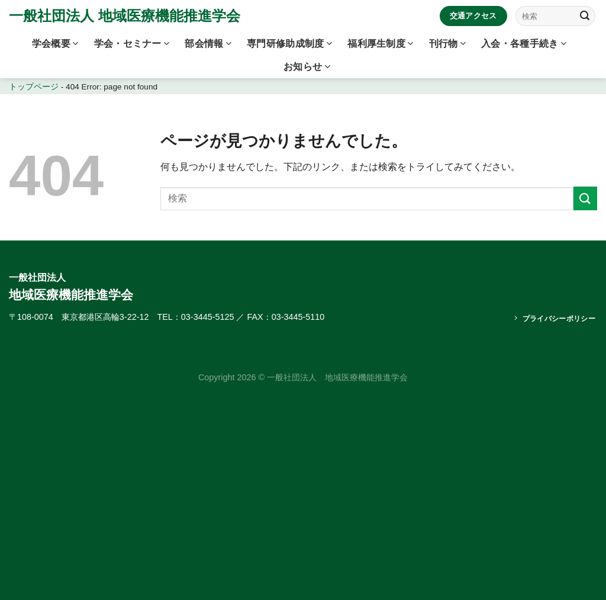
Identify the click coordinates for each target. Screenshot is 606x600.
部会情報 (208, 43)
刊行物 (447, 43)
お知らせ (306, 66)
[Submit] (585, 16)
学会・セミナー (132, 43)
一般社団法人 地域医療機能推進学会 (124, 16)
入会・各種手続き (523, 43)
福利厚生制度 (380, 43)
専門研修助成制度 (289, 43)
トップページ (34, 86)
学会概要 (55, 43)
